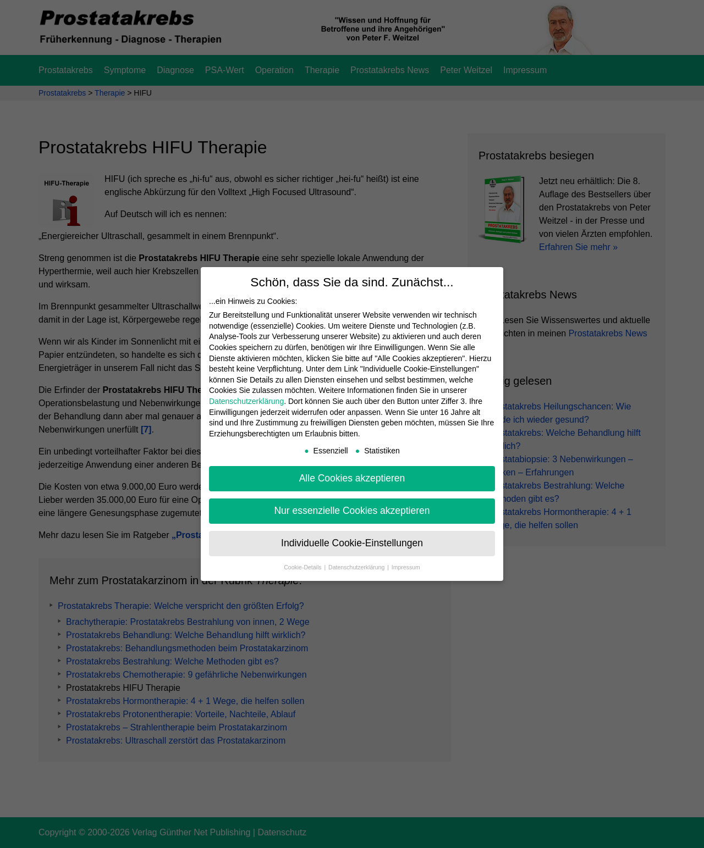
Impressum (406, 567)
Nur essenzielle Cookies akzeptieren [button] (352, 510)
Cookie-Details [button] (303, 567)
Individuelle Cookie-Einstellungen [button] (352, 542)
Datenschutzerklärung (246, 401)
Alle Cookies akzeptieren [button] (352, 478)
